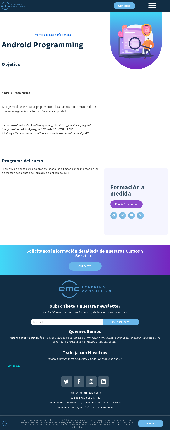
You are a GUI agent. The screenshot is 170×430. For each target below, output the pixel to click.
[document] (85, 215)
